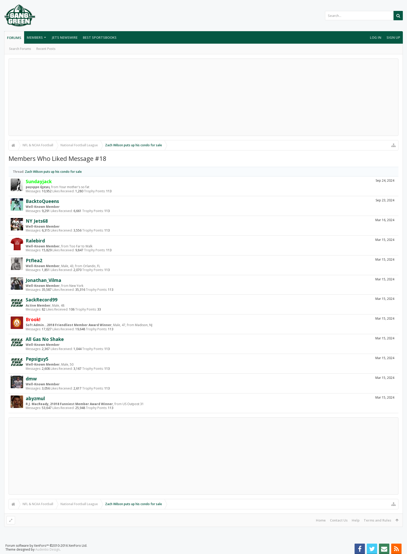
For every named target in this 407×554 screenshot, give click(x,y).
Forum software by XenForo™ (46, 545)
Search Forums (20, 49)
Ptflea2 (34, 260)
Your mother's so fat (74, 187)
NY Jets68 (37, 221)
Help (355, 520)
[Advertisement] (203, 97)
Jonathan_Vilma (43, 280)
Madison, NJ (143, 325)
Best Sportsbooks (100, 37)
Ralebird (35, 241)
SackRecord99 (41, 299)
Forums (14, 37)
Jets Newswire (65, 37)
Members (35, 37)
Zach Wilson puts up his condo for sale (53, 171)
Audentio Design (47, 549)
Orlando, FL (91, 266)
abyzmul (35, 398)
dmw (31, 378)
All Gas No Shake (45, 339)
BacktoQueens (42, 201)
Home (321, 520)
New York (76, 285)
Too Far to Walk (80, 246)
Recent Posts (46, 49)
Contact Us (339, 520)
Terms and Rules (377, 520)
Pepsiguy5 (37, 359)
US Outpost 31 (133, 404)
